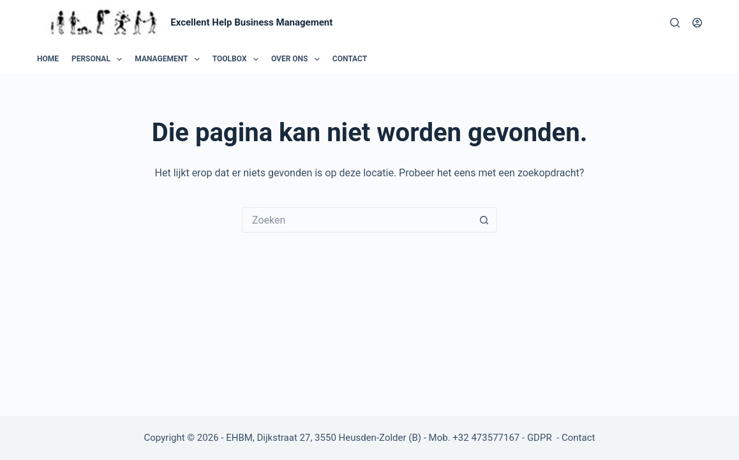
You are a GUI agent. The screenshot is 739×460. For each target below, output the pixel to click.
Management (169, 59)
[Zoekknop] (484, 220)
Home (48, 58)
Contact (349, 58)
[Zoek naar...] (357, 220)
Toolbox (238, 59)
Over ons (297, 59)
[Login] (697, 22)
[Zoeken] (675, 22)
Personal (99, 59)
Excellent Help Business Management (251, 22)
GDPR (541, 437)
